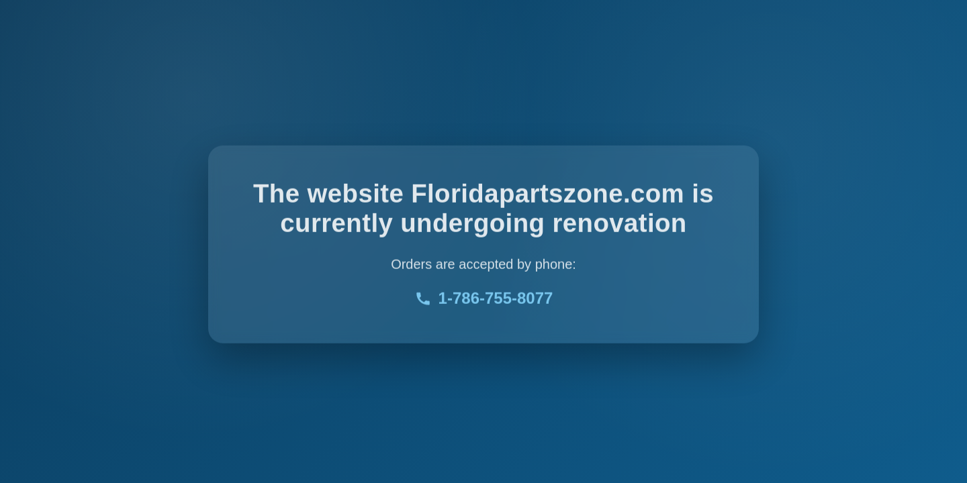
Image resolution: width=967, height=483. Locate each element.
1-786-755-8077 (483, 299)
